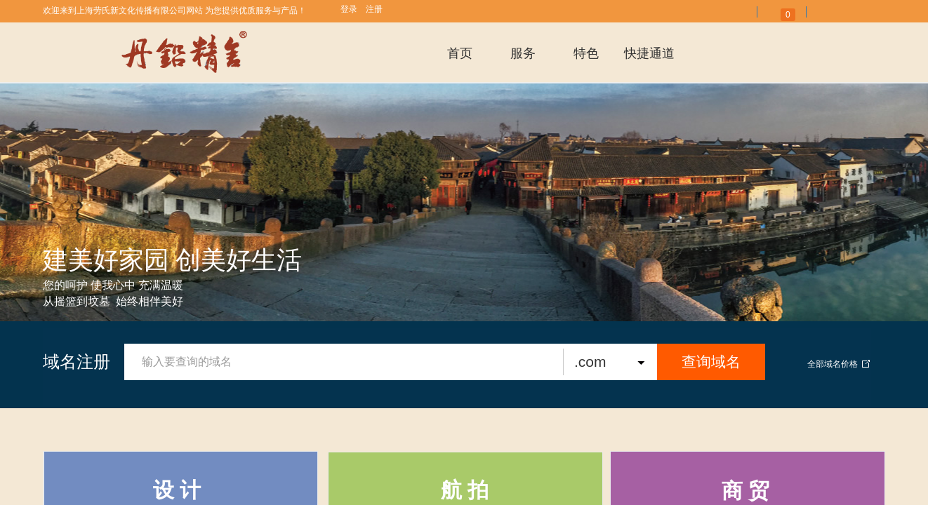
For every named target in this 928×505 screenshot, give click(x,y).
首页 (459, 53)
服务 (523, 53)
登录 (348, 9)
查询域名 (711, 362)
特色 (586, 53)
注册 (374, 9)
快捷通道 (649, 53)
